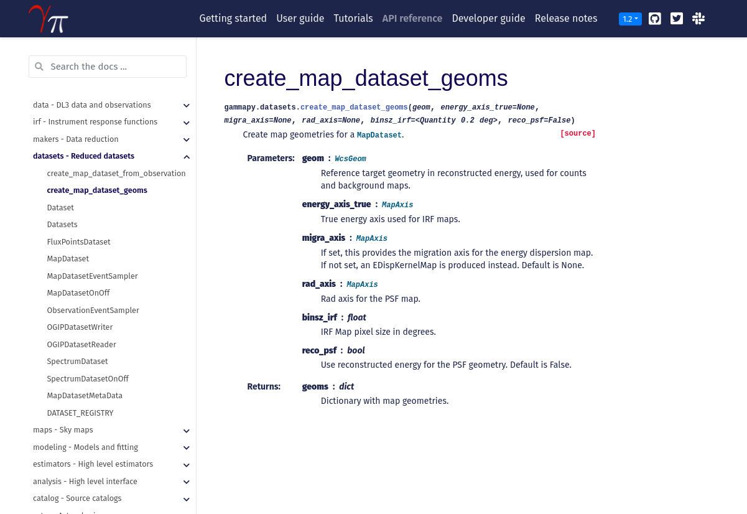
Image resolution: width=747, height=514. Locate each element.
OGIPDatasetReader (81, 344)
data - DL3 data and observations (92, 105)
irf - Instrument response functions (95, 121)
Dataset (60, 207)
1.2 (627, 19)
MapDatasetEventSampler (92, 276)
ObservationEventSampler (93, 310)
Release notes (566, 18)
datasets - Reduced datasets (83, 156)
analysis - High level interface (85, 481)
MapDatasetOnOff (78, 292)
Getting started (233, 18)
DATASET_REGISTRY (80, 413)
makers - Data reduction (76, 139)
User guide (300, 18)
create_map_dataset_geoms (97, 190)
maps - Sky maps (63, 429)
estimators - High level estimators (93, 464)
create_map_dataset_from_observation (116, 173)
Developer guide (488, 18)
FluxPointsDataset (79, 241)
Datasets (62, 224)
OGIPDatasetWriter (80, 327)
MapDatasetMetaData (85, 395)
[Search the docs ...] (108, 66)
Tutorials (353, 18)
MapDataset (68, 258)
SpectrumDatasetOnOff (88, 378)
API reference (413, 18)
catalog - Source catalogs (77, 498)
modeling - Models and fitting (85, 447)
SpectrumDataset (77, 361)
